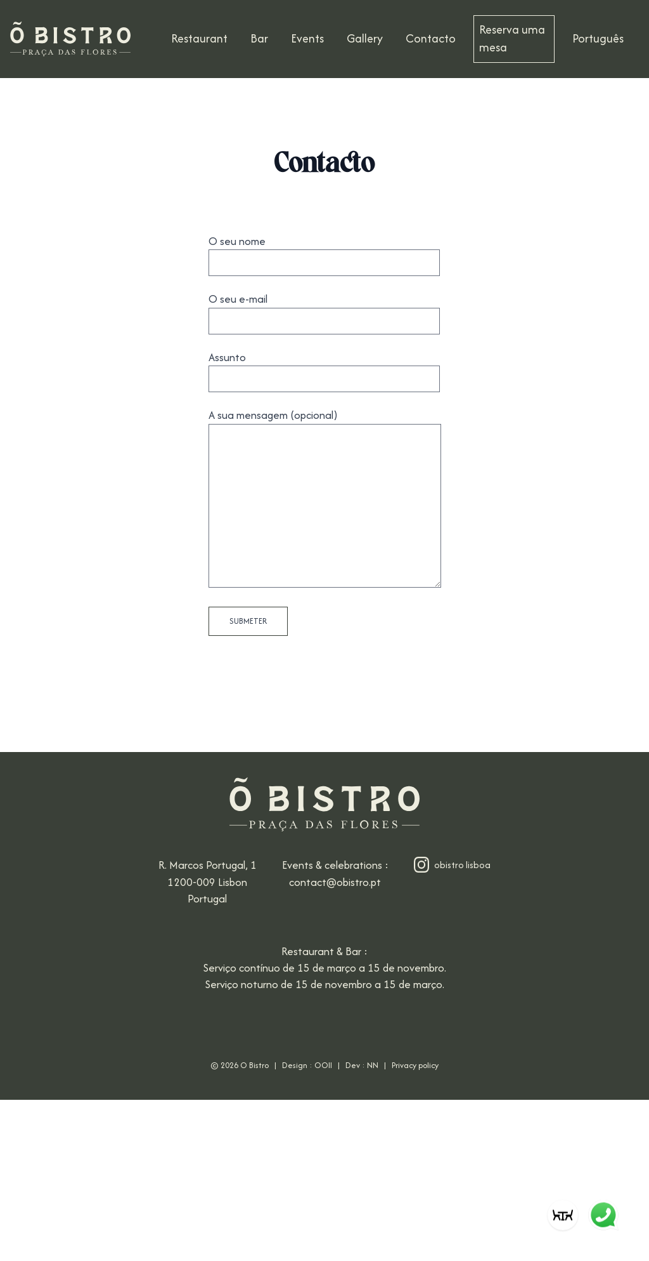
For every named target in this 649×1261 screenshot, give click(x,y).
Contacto (431, 38)
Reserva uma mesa (512, 38)
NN (372, 1065)
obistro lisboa (452, 865)
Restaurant (199, 38)
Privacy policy (415, 1065)
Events (307, 38)
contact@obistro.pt (335, 882)
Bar (259, 38)
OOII (323, 1065)
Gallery (365, 38)
